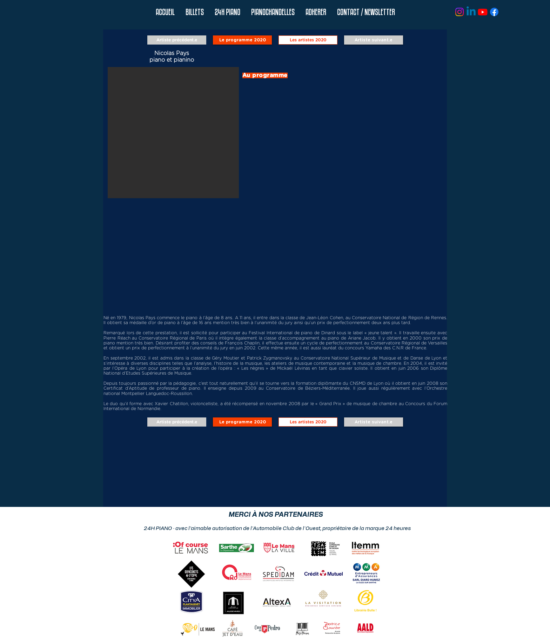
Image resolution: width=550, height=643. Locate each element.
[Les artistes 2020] (308, 40)
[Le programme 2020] (242, 40)
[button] (227, 12)
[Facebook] (494, 12)
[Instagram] (459, 12)
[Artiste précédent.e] (176, 40)
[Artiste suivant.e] (373, 40)
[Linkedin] (471, 12)
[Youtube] (482, 12)
